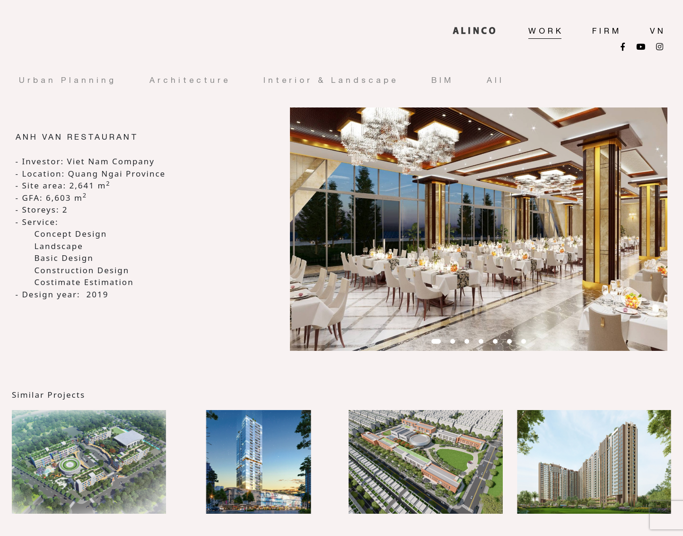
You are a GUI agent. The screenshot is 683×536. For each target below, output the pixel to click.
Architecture (189, 80)
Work (546, 31)
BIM (442, 80)
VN (658, 31)
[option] (479, 229)
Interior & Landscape (330, 80)
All (495, 80)
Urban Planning (67, 80)
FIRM (607, 31)
